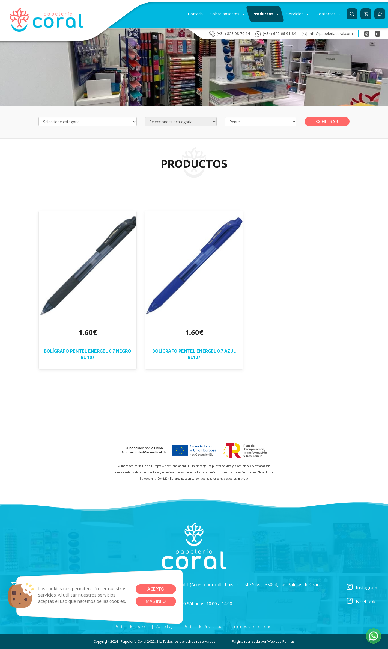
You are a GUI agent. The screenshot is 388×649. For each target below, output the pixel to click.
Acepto (155, 588)
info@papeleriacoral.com (327, 33)
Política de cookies (132, 626)
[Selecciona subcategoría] (181, 121)
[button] (227, 14)
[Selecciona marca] (261, 121)
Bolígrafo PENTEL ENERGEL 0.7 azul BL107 (194, 354)
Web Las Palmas (281, 641)
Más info (156, 601)
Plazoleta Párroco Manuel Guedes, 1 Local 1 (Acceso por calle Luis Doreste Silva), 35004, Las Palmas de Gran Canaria (205, 588)
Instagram (361, 587)
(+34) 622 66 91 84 (275, 33)
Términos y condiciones (252, 626)
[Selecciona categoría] (87, 121)
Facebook (360, 601)
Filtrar (327, 121)
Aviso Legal (166, 626)
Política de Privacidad (203, 626)
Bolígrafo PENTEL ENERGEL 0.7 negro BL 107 (87, 354)
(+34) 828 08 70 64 (229, 33)
